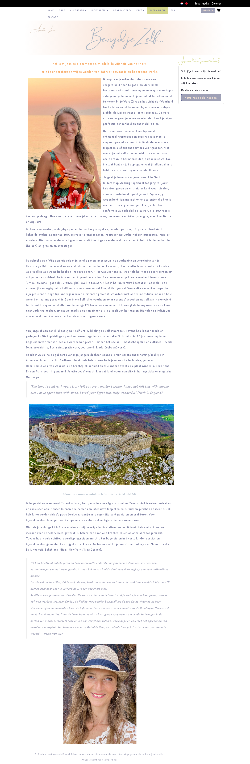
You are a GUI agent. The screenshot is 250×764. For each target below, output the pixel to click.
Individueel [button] (99, 10)
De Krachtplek (122, 10)
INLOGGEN (208, 10)
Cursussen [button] (78, 10)
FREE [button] (140, 10)
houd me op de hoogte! (201, 97)
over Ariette (158, 10)
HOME (51, 10)
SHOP (62, 10)
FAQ (173, 10)
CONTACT (53, 17)
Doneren (216, 3)
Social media (201, 3)
